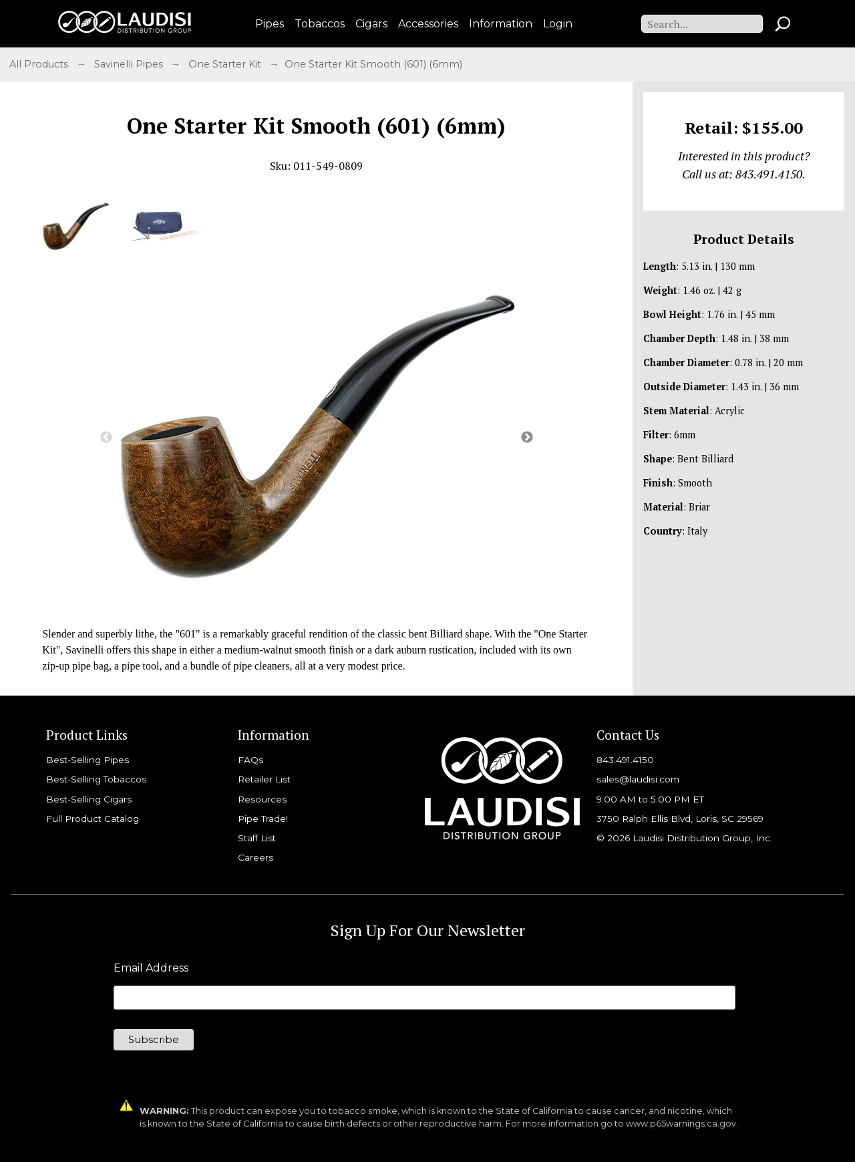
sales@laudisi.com (637, 779)
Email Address (151, 968)
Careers (255, 857)
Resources (262, 799)
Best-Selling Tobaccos (96, 779)
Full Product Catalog (92, 818)
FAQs (250, 759)
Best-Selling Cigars (89, 799)
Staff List (257, 838)
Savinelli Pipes (130, 64)
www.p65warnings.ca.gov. (682, 1124)
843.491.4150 (625, 759)
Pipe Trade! (263, 818)
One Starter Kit (226, 64)
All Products (40, 64)
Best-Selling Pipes (87, 759)
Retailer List (264, 779)
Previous (106, 437)
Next (527, 437)
